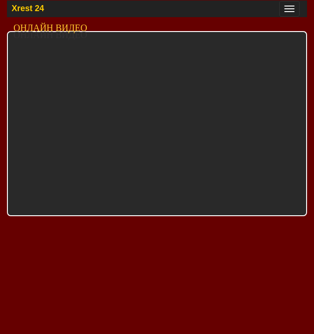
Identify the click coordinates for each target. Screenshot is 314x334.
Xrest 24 (28, 8)
